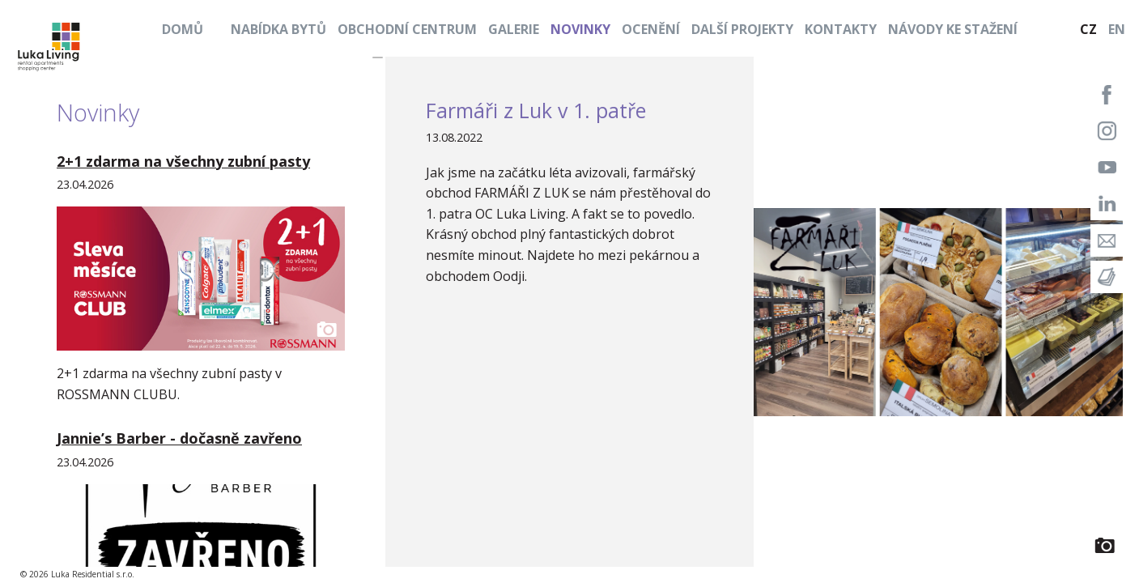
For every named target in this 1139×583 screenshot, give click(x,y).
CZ (1088, 29)
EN (1116, 29)
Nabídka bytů (278, 29)
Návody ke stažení (953, 29)
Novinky (580, 29)
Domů (182, 29)
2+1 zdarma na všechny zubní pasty (183, 161)
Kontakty (841, 29)
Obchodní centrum (407, 29)
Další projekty (742, 29)
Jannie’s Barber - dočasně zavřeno (179, 438)
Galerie (513, 29)
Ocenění (651, 29)
